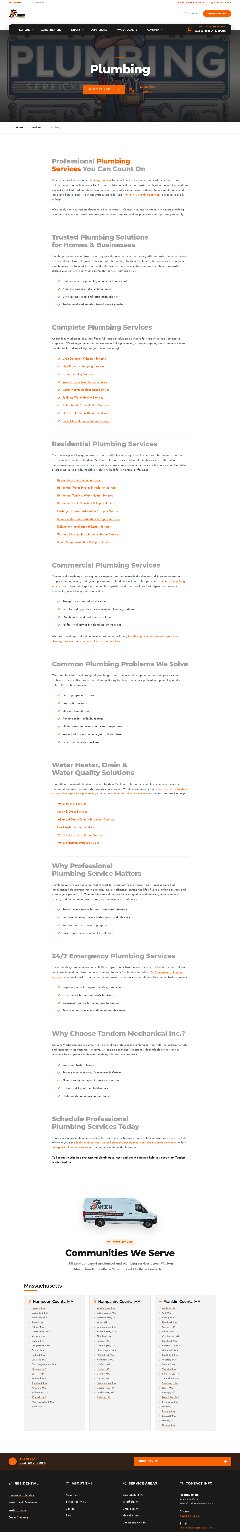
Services (36, 127)
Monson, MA (36, 1336)
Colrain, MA (167, 1332)
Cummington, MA (104, 1346)
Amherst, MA (102, 1397)
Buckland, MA (168, 1341)
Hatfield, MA (102, 1364)
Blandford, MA (37, 1383)
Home (19, 127)
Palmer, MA (36, 1327)
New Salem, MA (169, 1397)
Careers (71, 1508)
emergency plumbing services (141, 194)
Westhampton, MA (105, 1318)
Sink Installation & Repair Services (84, 413)
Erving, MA (166, 1318)
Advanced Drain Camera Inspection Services (85, 819)
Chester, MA (36, 1374)
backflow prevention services (146, 636)
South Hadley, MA (105, 1332)
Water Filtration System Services (78, 843)
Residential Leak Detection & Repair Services (86, 503)
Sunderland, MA (169, 1374)
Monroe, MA (167, 1406)
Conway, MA (167, 1327)
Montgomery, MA (39, 1332)
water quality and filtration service (125, 793)
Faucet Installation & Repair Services (86, 421)
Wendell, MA (167, 1364)
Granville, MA (37, 1360)
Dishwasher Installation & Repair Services (84, 526)
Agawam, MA (37, 1388)
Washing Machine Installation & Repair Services (88, 534)
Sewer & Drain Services (72, 811)
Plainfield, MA (103, 1336)
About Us (72, 1495)
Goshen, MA (102, 1378)
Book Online (217, 13)
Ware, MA (100, 1322)
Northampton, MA (105, 1350)
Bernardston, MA (169, 1346)
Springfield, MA (38, 1313)
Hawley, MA (167, 1425)
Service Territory (76, 1501)
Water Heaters (18, 1510)
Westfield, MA (37, 1397)
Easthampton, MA (105, 1383)
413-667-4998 (140, 90)
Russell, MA (36, 1322)
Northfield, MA (168, 1355)
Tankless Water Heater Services (82, 397)
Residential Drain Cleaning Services (80, 480)
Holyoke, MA (36, 1308)
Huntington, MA (104, 1360)
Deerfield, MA (168, 1322)
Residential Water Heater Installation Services (87, 487)
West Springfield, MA (41, 1402)
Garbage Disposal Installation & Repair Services (88, 511)
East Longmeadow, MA (42, 1364)
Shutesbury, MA (169, 1378)
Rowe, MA (166, 1388)
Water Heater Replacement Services (85, 390)
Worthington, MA (104, 1308)
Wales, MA (35, 1406)
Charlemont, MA (169, 1336)
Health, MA (166, 1420)
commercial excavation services (100, 641)
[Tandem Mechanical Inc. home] (17, 13)
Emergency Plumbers (22, 1495)
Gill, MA (165, 1313)
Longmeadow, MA (39, 1346)
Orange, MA (167, 1392)
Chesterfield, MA (104, 1388)
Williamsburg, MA (105, 1313)
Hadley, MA (101, 1369)
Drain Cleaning (18, 1517)
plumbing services (100, 180)
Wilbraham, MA (38, 1392)
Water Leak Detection (23, 1502)
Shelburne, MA (168, 1383)
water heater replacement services (124, 1142)
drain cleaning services (161, 1142)
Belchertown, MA (104, 1392)
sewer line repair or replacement (74, 793)
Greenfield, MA (168, 1350)
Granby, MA (102, 1374)
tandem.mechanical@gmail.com (196, 1528)
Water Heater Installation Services (84, 382)
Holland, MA (36, 1355)
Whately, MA (167, 1360)
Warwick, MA (167, 1369)
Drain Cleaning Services (77, 374)
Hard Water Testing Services (75, 827)
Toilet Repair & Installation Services (85, 405)
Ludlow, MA (36, 1341)
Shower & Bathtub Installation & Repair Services (88, 519)
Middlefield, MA (104, 1355)
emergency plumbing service (70, 1147)
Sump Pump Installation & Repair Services (84, 542)
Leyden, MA (167, 1411)
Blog (68, 1515)
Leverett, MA (167, 1416)
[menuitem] (26, 29)
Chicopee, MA (37, 1369)
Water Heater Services (71, 804)
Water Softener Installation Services (80, 835)
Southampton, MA (105, 1327)
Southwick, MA (37, 1318)
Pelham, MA (102, 1341)
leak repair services (88, 1142)
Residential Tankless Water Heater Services (85, 495)
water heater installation (171, 789)
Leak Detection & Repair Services (84, 358)
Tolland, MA (36, 1350)
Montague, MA (168, 1402)
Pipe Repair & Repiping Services (83, 366)
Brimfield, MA (37, 1378)
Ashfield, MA (167, 1308)
